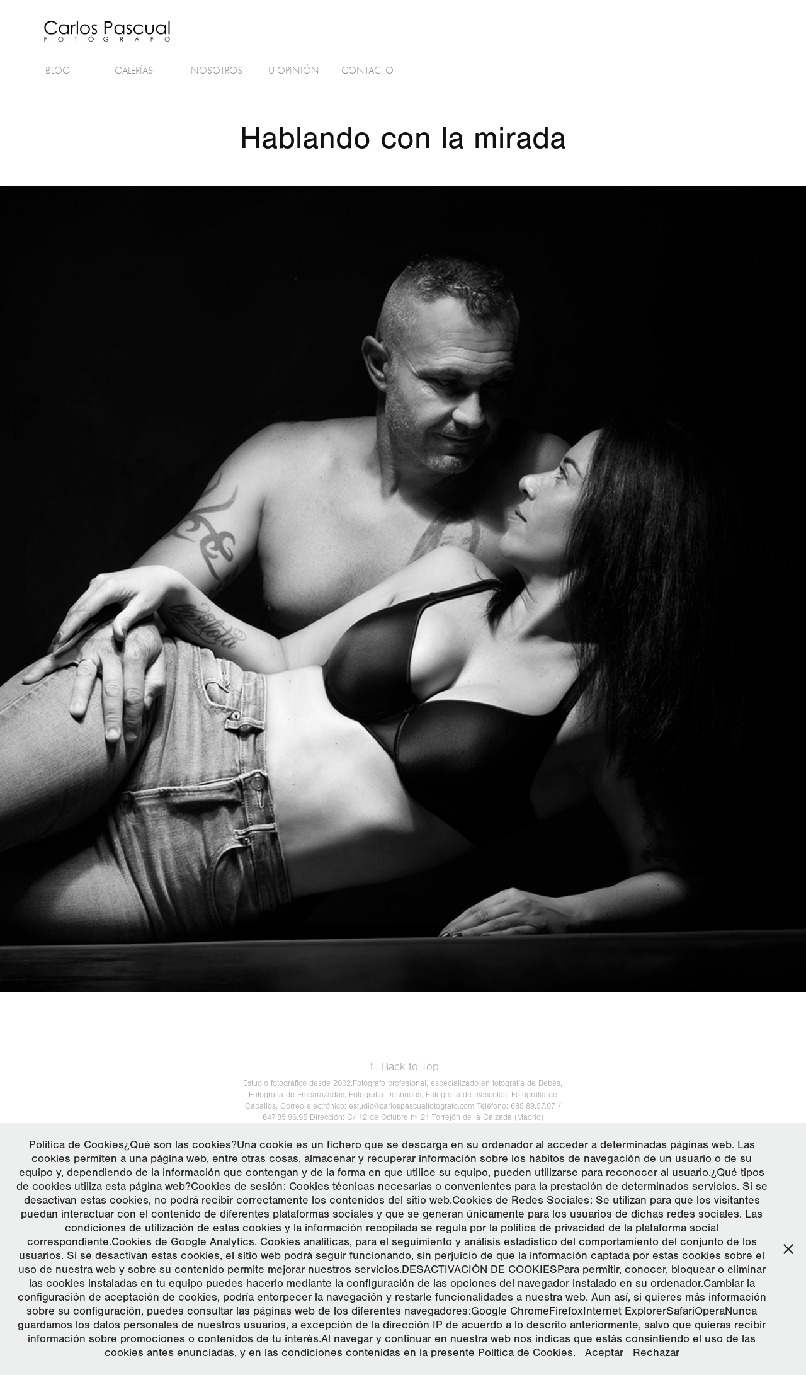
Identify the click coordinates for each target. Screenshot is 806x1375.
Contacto (367, 70)
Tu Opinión (291, 70)
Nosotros (216, 70)
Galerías (134, 70)
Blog (57, 70)
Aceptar (604, 1352)
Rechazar (656, 1352)
